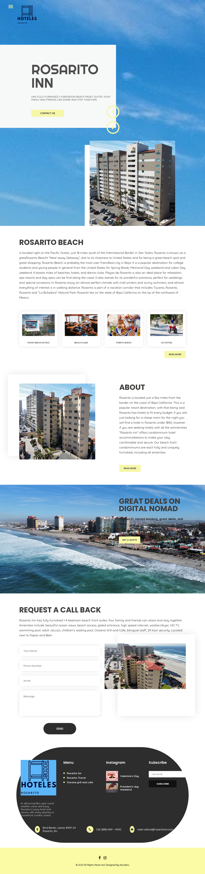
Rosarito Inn (74, 773)
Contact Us (47, 113)
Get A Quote (129, 539)
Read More (175, 354)
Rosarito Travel (76, 777)
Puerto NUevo (124, 342)
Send (59, 729)
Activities (166, 342)
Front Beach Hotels (38, 342)
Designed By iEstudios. (117, 864)
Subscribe (163, 783)
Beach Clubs (81, 342)
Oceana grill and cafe (80, 782)
